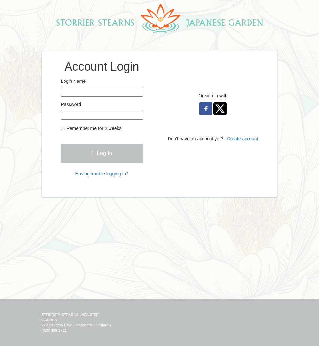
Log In (101, 153)
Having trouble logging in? (102, 173)
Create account (242, 138)
